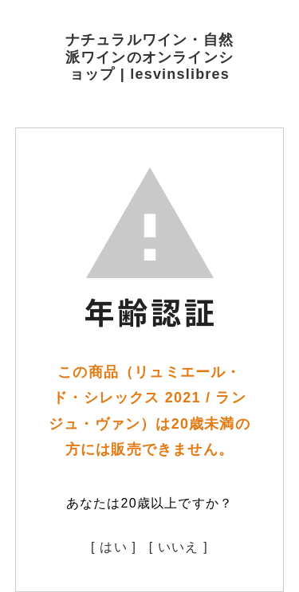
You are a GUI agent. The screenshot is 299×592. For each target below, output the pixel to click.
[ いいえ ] (178, 547)
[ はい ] (113, 547)
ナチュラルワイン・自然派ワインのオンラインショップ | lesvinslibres (149, 57)
